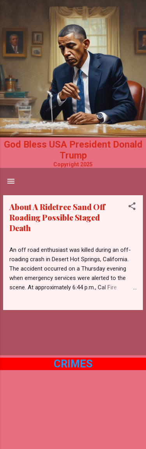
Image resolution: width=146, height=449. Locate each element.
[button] (132, 207)
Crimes (73, 364)
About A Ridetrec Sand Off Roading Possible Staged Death (57, 217)
